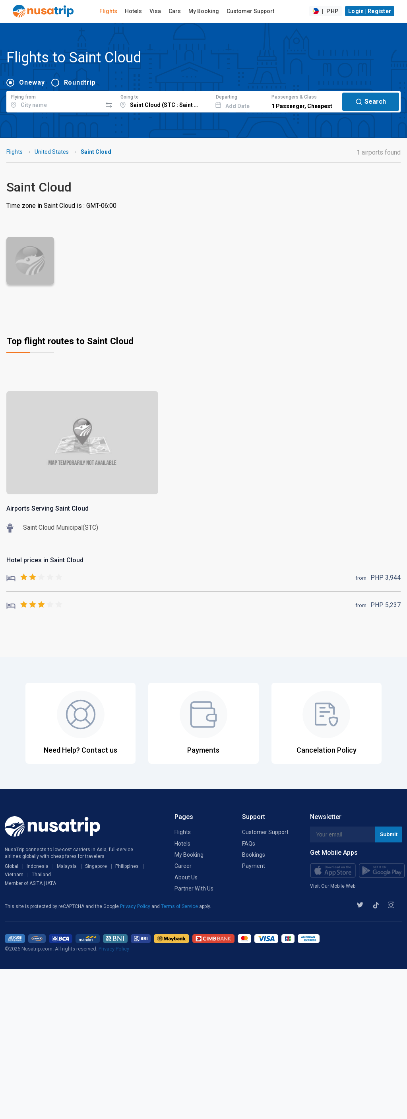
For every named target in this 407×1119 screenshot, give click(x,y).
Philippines (127, 866)
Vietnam (14, 874)
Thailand (41, 874)
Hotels (133, 11)
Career (183, 866)
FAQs (248, 843)
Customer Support (250, 11)
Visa (155, 11)
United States (52, 152)
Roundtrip (80, 82)
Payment (253, 866)
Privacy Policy (135, 906)
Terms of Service (180, 906)
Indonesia (37, 866)
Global (11, 866)
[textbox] (54, 100)
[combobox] (54, 100)
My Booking (203, 11)
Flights (108, 11)
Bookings (253, 855)
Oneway (32, 82)
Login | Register (369, 11)
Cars (175, 11)
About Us (186, 877)
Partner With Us (193, 888)
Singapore (96, 866)
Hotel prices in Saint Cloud (44, 560)
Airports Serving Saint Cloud (47, 508)
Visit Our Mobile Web (332, 886)
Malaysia (67, 866)
